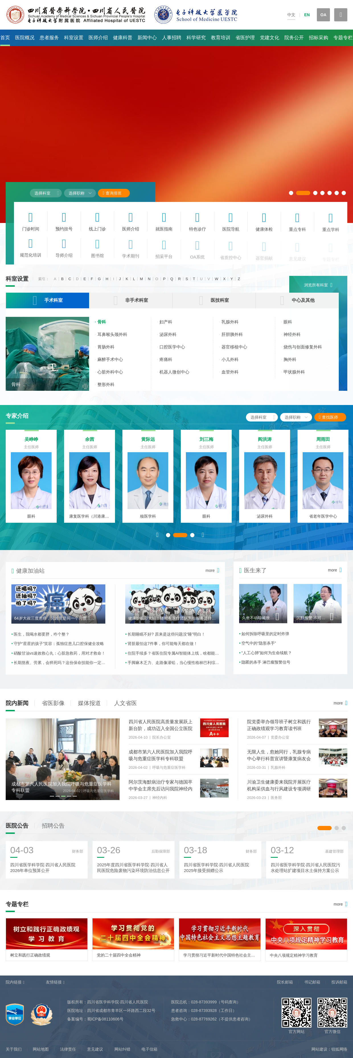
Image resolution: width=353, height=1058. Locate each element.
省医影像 (53, 703)
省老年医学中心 (323, 520)
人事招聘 (171, 37)
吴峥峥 (31, 443)
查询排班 (112, 193)
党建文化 (269, 37)
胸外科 (295, 364)
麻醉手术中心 (115, 364)
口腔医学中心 (177, 351)
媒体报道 (89, 703)
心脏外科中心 (115, 376)
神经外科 (297, 339)
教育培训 (220, 37)
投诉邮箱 (339, 982)
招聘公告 (53, 829)
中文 (291, 15)
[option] (31, 479)
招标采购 (318, 37)
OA (324, 15)
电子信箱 (149, 1049)
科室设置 (73, 37)
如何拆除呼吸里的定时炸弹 (265, 639)
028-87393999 (204, 1002)
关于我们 (14, 1049)
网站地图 (41, 1049)
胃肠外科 (111, 351)
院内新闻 (17, 703)
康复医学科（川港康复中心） (89, 520)
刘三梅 (206, 443)
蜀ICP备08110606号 (105, 1019)
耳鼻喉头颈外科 (118, 339)
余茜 (89, 443)
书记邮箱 (312, 982)
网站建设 (319, 1049)
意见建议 (95, 1049)
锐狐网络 (339, 1049)
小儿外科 (235, 364)
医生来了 (253, 575)
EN (307, 15)
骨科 (15, 389)
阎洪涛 (265, 443)
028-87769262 (204, 1019)
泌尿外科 (173, 339)
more (332, 575)
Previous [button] (157, 538)
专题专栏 (343, 37)
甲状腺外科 (299, 376)
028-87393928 (204, 1010)
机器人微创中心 (180, 376)
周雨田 (323, 443)
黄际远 (148, 443)
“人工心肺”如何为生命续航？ (266, 658)
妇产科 (171, 326)
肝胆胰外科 (237, 339)
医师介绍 (98, 37)
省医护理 (245, 37)
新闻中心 (147, 37)
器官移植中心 (240, 351)
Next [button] (203, 538)
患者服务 (49, 37)
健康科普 (122, 37)
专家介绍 (17, 416)
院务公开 (294, 37)
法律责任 (68, 1049)
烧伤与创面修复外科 (308, 351)
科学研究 (196, 37)
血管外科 (235, 376)
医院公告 (17, 829)
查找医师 (333, 417)
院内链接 (14, 982)
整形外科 (111, 389)
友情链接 (54, 982)
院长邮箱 (285, 982)
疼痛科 (171, 364)
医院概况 (24, 37)
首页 (5, 37)
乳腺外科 (235, 326)
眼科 (293, 326)
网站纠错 (122, 1049)
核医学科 (148, 520)
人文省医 (125, 703)
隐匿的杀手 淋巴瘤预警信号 (265, 668)
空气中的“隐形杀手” (258, 648)
